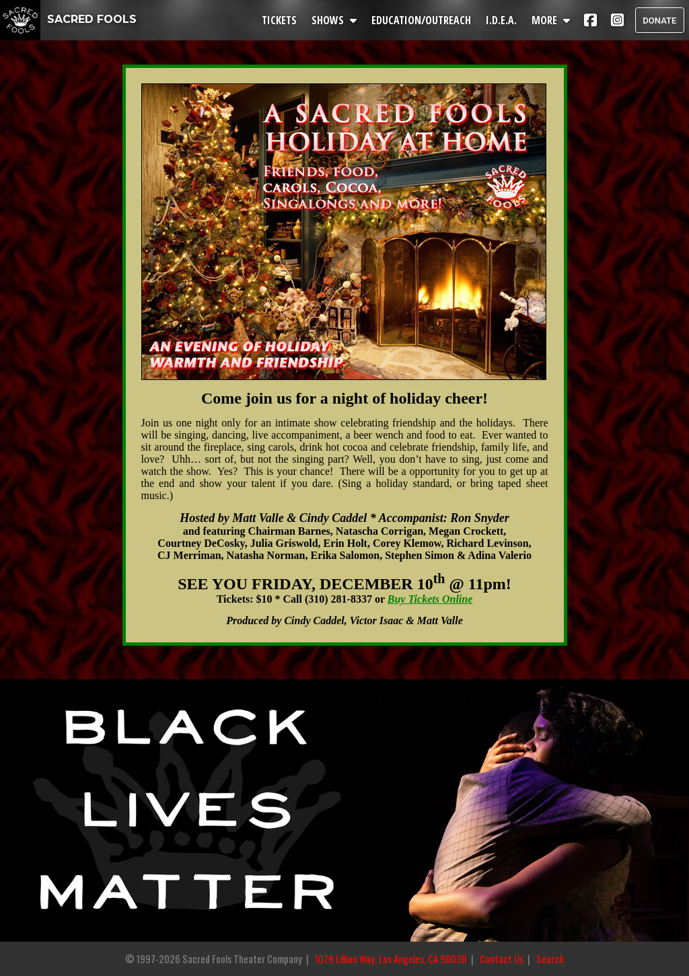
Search (550, 959)
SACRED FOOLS (68, 19)
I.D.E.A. (502, 20)
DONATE (659, 20)
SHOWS (335, 20)
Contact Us (501, 959)
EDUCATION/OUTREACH (422, 20)
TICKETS (280, 20)
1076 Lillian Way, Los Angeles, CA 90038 (391, 959)
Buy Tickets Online (430, 599)
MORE (552, 20)
